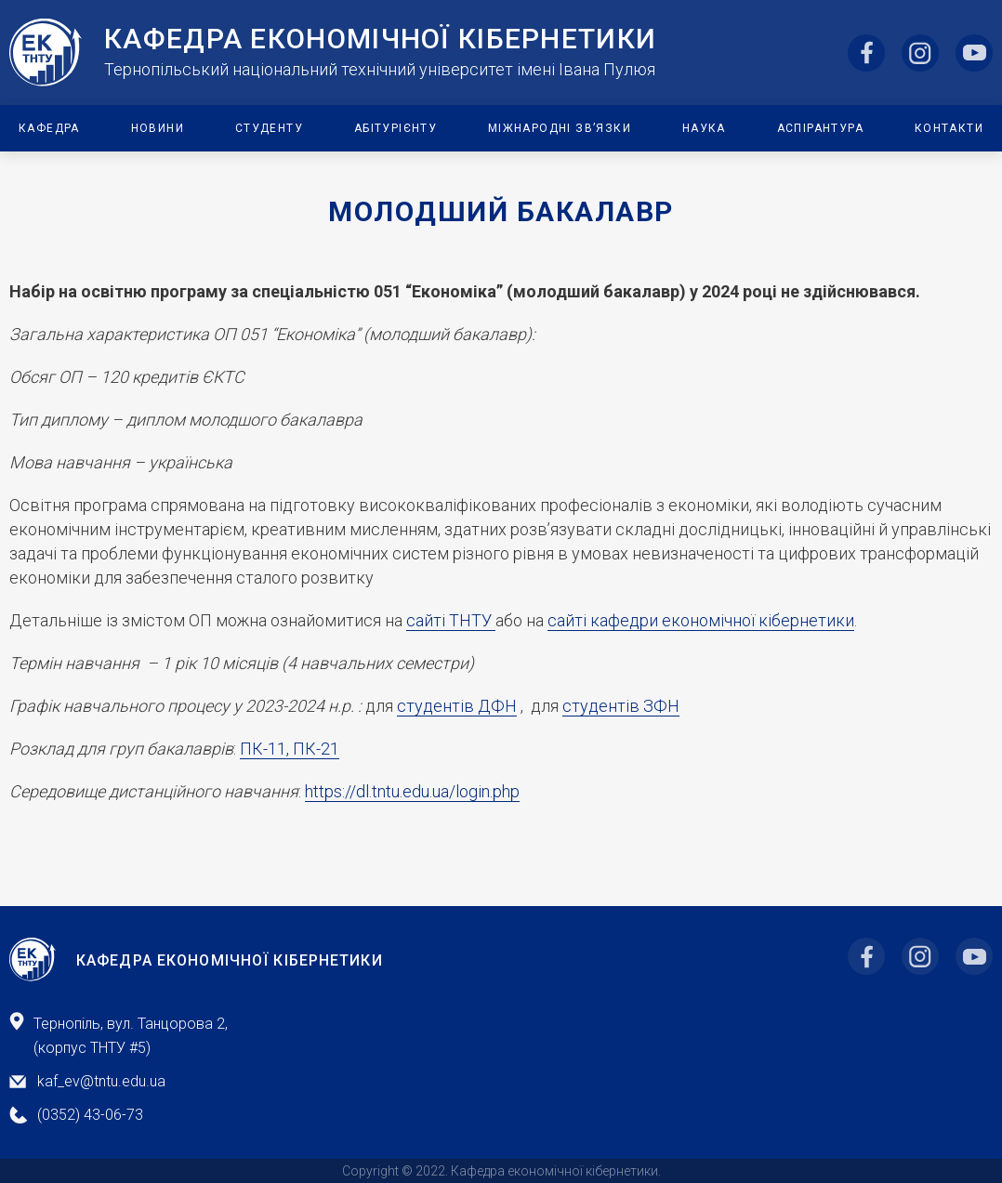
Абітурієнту (395, 128)
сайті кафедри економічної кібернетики (700, 620)
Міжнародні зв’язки (559, 128)
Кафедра (49, 128)
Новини (157, 128)
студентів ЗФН (620, 706)
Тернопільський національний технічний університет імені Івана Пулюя (379, 69)
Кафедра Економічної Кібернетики (229, 961)
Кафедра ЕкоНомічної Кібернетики (380, 39)
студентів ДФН (457, 706)
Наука (704, 128)
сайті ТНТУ (450, 620)
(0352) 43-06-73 (90, 1115)
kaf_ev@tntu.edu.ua (101, 1081)
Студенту (269, 128)
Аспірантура (820, 128)
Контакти (949, 128)
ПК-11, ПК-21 (289, 748)
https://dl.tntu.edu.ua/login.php (412, 791)
